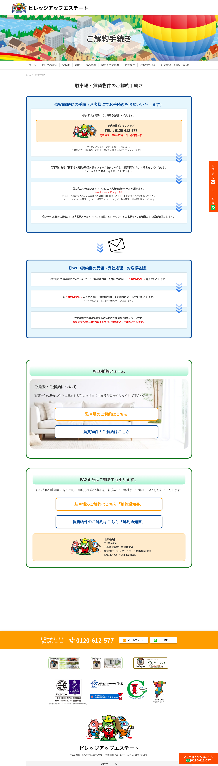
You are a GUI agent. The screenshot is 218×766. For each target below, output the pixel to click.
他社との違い (49, 65)
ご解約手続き (148, 65)
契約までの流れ (110, 65)
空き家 (66, 65)
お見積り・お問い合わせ (175, 65)
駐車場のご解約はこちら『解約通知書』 (109, 504)
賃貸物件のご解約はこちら (106, 432)
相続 (77, 65)
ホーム (32, 65)
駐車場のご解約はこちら (106, 414)
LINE (213, 199)
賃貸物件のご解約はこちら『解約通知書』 (109, 522)
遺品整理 (91, 65)
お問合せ (213, 174)
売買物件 (130, 65)
